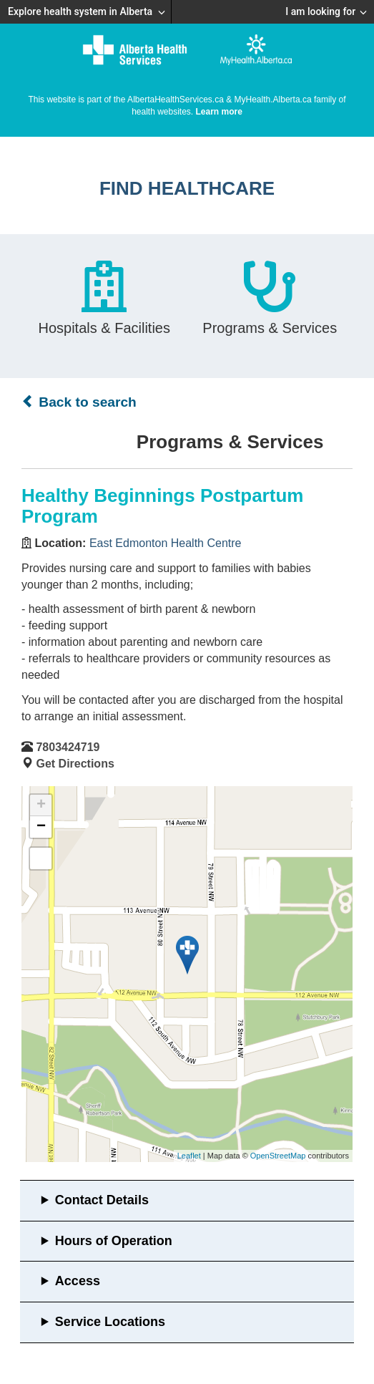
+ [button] (41, 805)
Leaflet (189, 1155)
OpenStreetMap (278, 1155)
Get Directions (75, 764)
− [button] (41, 827)
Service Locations (110, 1322)
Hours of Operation (113, 1241)
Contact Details (102, 1200)
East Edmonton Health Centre (165, 543)
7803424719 (67, 747)
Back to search (79, 402)
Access (77, 1281)
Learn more (219, 112)
